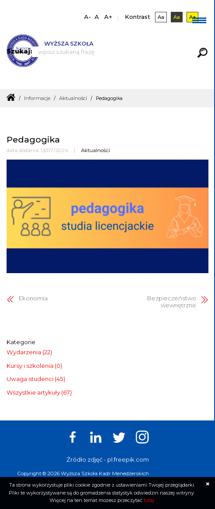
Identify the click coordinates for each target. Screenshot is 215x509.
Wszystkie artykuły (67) (39, 391)
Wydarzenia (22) (29, 351)
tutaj (149, 500)
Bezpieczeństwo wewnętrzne (171, 301)
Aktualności (95, 150)
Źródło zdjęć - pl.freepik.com (108, 459)
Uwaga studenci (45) (36, 378)
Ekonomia (33, 298)
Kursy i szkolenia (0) (34, 365)
